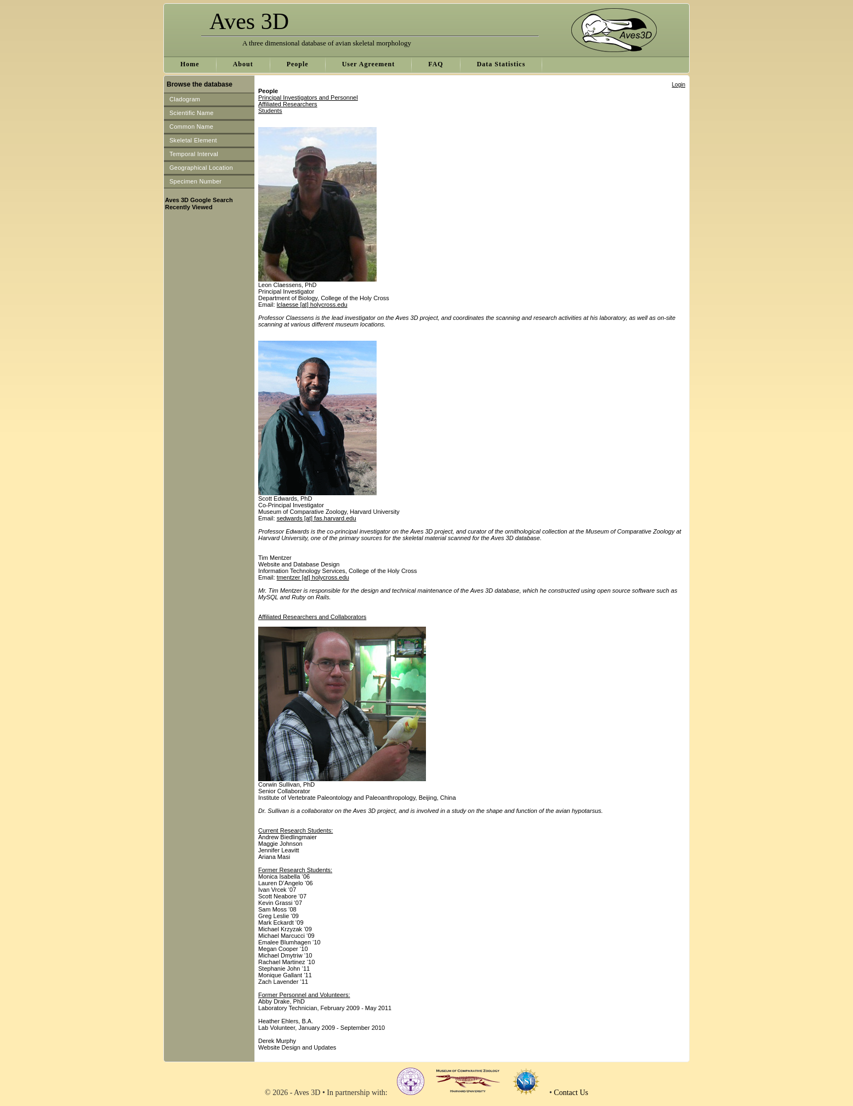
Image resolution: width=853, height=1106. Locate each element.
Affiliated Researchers (287, 104)
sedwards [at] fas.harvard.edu (316, 518)
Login (678, 85)
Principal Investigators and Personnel (308, 97)
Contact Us (571, 1092)
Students (270, 110)
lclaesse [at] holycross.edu (312, 304)
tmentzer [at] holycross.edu (313, 577)
